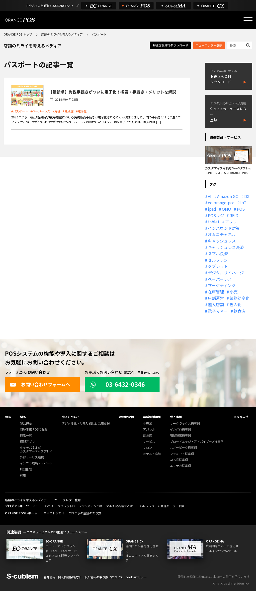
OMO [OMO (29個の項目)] (226, 209)
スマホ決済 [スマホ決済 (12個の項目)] (218, 253)
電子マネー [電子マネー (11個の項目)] (218, 311)
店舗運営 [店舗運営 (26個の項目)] (216, 298)
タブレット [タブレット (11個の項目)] (218, 266)
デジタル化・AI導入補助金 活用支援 (86, 423)
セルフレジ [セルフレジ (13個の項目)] (218, 260)
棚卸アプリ (27, 441)
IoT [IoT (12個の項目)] (243, 202)
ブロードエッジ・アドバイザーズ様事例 (197, 441)
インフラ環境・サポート (36, 463)
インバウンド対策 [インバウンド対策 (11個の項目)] (224, 228)
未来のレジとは (54, 513)
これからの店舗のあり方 (84, 513)
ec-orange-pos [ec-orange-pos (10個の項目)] (221, 202)
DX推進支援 (241, 417)
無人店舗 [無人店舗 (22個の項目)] (216, 304)
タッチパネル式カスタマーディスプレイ (36, 449)
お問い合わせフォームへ (40, 384)
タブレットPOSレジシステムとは (79, 506)
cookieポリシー (136, 577)
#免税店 (68, 111)
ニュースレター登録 (209, 45)
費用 (23, 475)
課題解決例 (126, 417)
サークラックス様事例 (185, 423)
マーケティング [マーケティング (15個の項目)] (222, 285)
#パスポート (19, 111)
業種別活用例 (152, 417)
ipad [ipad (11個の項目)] (212, 209)
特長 (8, 417)
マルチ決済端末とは (119, 506)
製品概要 (26, 423)
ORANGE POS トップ (18, 34)
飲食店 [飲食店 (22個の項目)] (240, 311)
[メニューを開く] (248, 20)
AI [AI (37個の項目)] (209, 196)
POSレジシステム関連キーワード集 (160, 506)
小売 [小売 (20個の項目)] (234, 292)
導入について (71, 417)
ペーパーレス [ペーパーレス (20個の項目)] (220, 279)
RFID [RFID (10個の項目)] (234, 215)
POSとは (48, 506)
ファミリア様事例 (182, 454)
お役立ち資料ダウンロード (170, 45)
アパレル (149, 429)
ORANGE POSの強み (34, 429)
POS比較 (26, 469)
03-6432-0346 (117, 384)
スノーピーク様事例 (183, 447)
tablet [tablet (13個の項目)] (213, 222)
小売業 (147, 423)
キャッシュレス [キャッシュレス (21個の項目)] (222, 241)
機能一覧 (26, 435)
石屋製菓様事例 (180, 435)
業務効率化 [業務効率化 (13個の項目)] (240, 298)
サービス (149, 441)
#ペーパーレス (40, 111)
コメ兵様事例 (179, 460)
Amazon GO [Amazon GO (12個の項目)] (228, 196)
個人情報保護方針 (70, 577)
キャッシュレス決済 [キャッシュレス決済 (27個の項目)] (226, 247)
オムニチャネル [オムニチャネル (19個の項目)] (222, 234)
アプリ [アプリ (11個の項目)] (231, 222)
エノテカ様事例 (180, 466)
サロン (147, 447)
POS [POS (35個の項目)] (241, 209)
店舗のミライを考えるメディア (62, 34)
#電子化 (81, 111)
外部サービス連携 (32, 457)
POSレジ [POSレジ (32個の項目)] (216, 215)
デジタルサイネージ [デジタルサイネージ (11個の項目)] (226, 273)
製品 (23, 417)
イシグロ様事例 (180, 429)
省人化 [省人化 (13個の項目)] (236, 304)
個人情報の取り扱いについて (103, 577)
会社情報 (49, 577)
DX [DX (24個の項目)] (246, 196)
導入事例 (176, 417)
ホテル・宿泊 (152, 454)
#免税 (56, 111)
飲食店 (147, 435)
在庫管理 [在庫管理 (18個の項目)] (216, 292)
